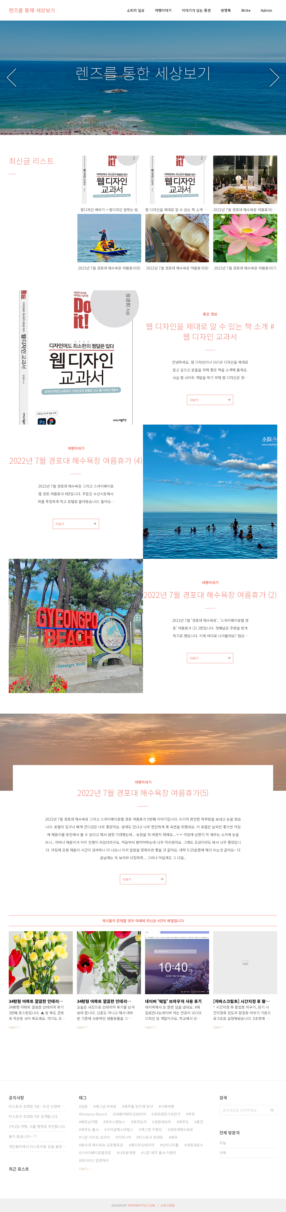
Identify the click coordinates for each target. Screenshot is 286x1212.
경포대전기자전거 (167, 1114)
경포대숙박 (162, 1121)
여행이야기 (163, 10)
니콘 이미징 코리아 (95, 1137)
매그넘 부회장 (106, 1106)
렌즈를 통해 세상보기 (32, 10)
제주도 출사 (90, 1129)
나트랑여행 (127, 1152)
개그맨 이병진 (151, 1129)
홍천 (199, 1121)
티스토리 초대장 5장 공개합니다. (33, 1116)
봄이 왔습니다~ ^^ (23, 1136)
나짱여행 (167, 1106)
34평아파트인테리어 (130, 1114)
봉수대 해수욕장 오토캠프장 (102, 1144)
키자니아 (124, 1137)
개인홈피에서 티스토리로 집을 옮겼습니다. (38, 1146)
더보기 (194, 400)
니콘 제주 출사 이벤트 (159, 1152)
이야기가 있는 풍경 (196, 10)
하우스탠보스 (115, 1121)
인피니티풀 (170, 1144)
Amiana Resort (94, 1114)
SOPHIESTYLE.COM (141, 1205)
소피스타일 (167, 1205)
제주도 (184, 1121)
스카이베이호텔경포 (96, 1152)
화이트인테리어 (142, 1144)
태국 (174, 1137)
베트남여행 (89, 1121)
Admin (266, 10)
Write (246, 10)
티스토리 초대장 (151, 1137)
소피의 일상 (136, 10)
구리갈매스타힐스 (119, 1129)
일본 (84, 1106)
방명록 (226, 10)
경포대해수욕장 (181, 1129)
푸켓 (191, 1114)
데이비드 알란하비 (95, 1160)
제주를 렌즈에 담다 (138, 1106)
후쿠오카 (140, 1121)
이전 (11, 77)
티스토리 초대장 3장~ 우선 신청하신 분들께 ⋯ (38, 1106)
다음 (274, 77)
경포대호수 (194, 1144)
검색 (272, 1110)
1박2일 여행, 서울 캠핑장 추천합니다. (37, 1126)
